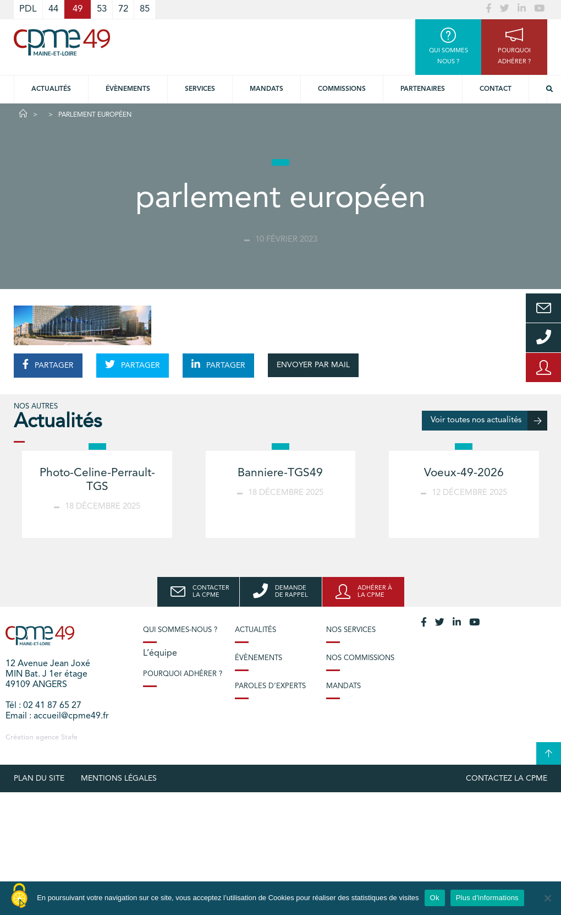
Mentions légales (119, 778)
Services (200, 89)
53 (102, 9)
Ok (434, 898)
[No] (547, 897)
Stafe (69, 737)
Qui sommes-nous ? (180, 630)
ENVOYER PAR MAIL (313, 365)
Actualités (51, 89)
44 (53, 9)
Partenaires (422, 89)
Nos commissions (360, 658)
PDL (28, 9)
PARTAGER (48, 364)
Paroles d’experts (270, 686)
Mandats (266, 89)
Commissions (342, 89)
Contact (496, 89)
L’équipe (160, 653)
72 (123, 9)
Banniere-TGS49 (280, 473)
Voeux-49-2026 (464, 473)
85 (145, 9)
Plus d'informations (487, 898)
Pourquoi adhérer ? (182, 674)
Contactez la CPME (506, 778)
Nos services (351, 630)
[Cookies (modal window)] (19, 896)
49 (77, 9)
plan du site (39, 778)
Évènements (128, 89)
